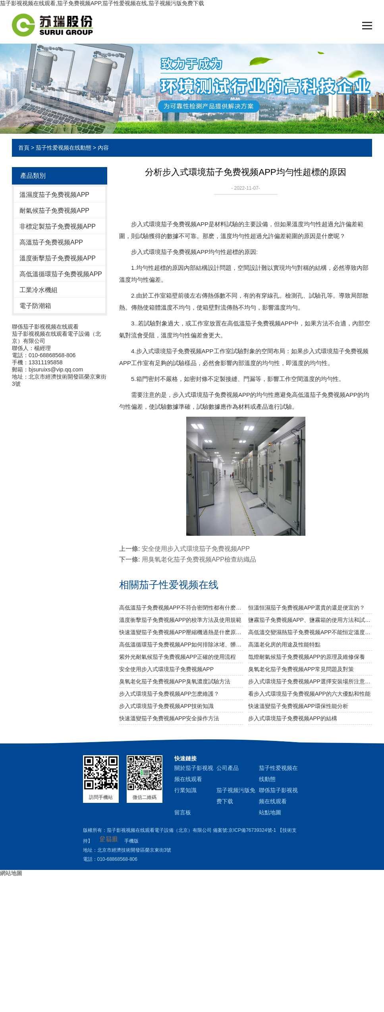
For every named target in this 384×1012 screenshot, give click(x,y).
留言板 (182, 812)
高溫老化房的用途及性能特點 (284, 644)
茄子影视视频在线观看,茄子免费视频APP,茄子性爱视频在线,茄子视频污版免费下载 (102, 3)
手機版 (131, 841)
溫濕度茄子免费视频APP (54, 194)
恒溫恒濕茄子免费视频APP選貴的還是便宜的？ (306, 607)
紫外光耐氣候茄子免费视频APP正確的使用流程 (177, 657)
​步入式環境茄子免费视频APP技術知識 (166, 706)
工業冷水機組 (38, 290)
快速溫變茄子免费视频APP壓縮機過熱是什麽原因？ (181, 632)
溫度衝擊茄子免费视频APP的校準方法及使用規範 (180, 620)
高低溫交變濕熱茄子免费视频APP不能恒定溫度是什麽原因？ (310, 632)
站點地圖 (270, 812)
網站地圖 (11, 873)
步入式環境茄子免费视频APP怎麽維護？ (169, 694)
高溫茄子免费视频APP (51, 242)
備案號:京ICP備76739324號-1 (244, 830)
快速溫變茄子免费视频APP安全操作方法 (169, 718)
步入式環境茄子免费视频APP (169, 251)
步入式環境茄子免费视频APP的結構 (292, 718)
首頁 (23, 147)
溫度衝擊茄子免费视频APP (57, 258)
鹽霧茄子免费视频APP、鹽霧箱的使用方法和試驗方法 (310, 620)
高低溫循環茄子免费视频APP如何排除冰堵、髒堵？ (181, 644)
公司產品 (227, 768)
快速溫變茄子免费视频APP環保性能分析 (298, 706)
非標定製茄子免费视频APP (57, 226)
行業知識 (185, 790)
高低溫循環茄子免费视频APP (60, 274)
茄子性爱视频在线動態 (63, 147)
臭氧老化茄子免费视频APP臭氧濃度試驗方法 (174, 681)
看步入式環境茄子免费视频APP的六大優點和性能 (309, 694)
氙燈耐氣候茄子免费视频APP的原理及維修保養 (306, 657)
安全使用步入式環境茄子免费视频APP (196, 548)
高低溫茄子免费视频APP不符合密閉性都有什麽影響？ (181, 607)
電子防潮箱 (35, 305)
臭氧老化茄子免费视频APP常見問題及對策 (301, 669)
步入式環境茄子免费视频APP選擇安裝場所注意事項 (310, 681)
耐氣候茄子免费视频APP (54, 210)
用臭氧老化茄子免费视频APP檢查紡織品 (199, 559)
